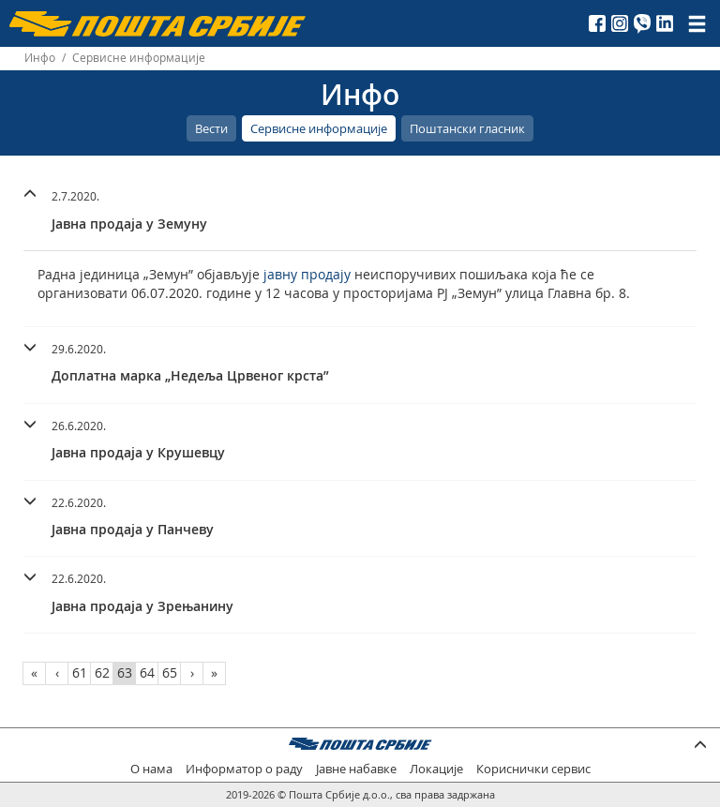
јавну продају (307, 274)
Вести (211, 128)
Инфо (39, 58)
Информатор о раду (244, 769)
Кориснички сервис (533, 769)
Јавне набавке (356, 769)
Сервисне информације (318, 128)
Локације (436, 769)
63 (124, 672)
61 (79, 672)
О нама (151, 769)
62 (102, 672)
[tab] (360, 212)
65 (169, 672)
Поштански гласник (467, 128)
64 (147, 672)
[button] (360, 208)
